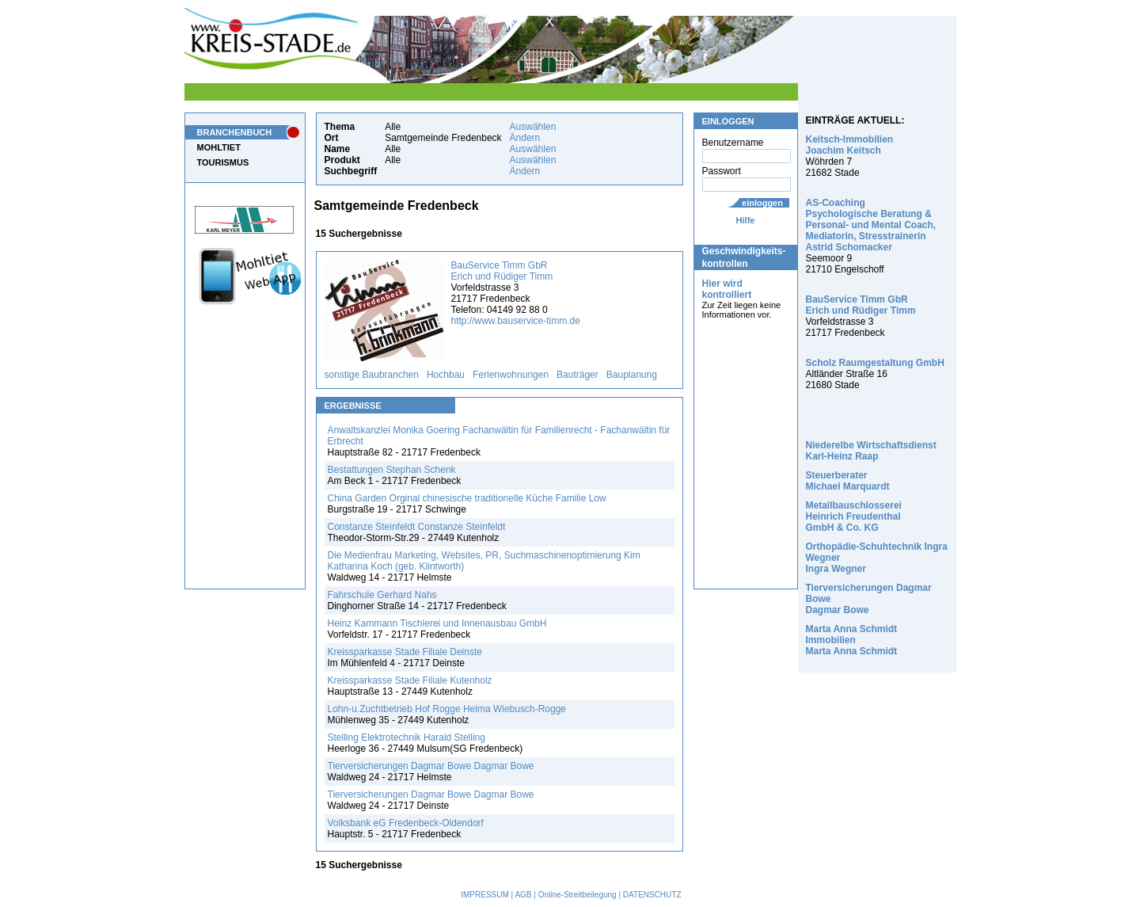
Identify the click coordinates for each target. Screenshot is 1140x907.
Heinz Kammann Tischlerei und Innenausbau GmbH (437, 623)
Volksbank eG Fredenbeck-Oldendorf (406, 823)
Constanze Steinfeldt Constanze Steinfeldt (417, 526)
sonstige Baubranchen (372, 374)
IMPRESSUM (485, 894)
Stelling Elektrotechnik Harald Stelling (406, 737)
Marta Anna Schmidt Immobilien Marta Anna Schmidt (852, 640)
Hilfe (745, 220)
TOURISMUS (223, 162)
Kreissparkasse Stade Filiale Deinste (405, 651)
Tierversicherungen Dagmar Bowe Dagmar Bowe (431, 766)
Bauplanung (631, 374)
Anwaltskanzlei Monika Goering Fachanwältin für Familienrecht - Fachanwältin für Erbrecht (499, 436)
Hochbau (446, 374)
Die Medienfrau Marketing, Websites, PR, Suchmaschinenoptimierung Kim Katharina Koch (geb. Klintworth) (484, 561)
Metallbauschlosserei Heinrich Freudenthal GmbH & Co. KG (854, 516)
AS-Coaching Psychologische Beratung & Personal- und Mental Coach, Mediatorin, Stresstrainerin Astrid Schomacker (871, 225)
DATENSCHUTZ (652, 894)
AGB (523, 894)
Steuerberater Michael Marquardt (848, 481)
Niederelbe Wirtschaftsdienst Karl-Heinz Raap (871, 451)
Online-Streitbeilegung (577, 894)
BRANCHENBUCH (234, 132)
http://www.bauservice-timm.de (515, 320)
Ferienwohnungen (511, 374)
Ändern (525, 137)
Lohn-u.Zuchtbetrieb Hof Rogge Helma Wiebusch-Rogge (447, 709)
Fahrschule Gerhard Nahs (382, 594)
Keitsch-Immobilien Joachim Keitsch (850, 145)
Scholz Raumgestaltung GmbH (875, 362)
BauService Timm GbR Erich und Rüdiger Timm (502, 271)
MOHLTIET (219, 147)
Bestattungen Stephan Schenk (392, 469)
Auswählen (533, 126)
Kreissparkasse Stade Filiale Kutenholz (410, 680)
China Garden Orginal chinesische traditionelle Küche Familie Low (467, 498)
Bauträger (577, 374)
